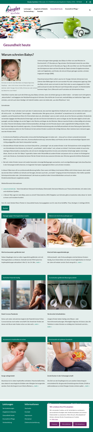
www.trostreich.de (9, 189)
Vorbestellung (7, 422)
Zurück (5, 208)
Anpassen (54, 424)
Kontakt (40, 11)
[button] (78, 8)
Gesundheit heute (56, 9)
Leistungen (27, 9)
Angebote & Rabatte (41, 9)
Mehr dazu (55, 419)
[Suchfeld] (90, 10)
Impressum (28, 415)
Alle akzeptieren (80, 424)
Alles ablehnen (66, 424)
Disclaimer (28, 419)
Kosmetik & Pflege (9, 419)
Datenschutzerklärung (32, 422)
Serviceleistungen (8, 408)
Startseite (28, 408)
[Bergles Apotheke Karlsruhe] (13, 10)
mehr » (38, 262)
